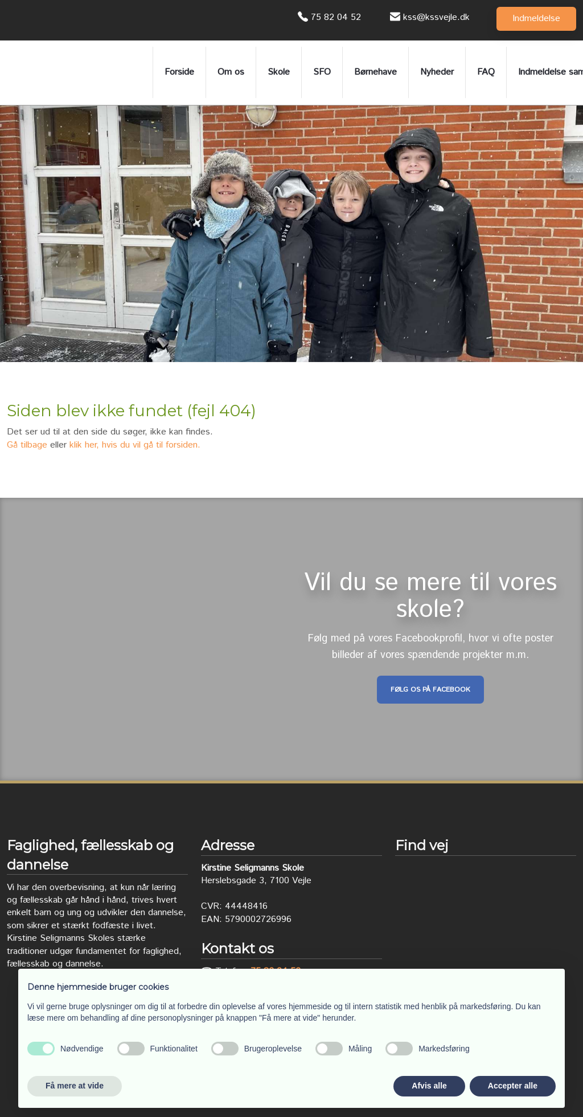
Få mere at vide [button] (75, 1085)
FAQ (486, 72)
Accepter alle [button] (512, 1085)
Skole (279, 72)
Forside (179, 72)
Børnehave (375, 72)
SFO (322, 72)
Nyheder (437, 72)
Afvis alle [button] (429, 1085)
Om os (230, 72)
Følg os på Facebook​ (430, 689)
